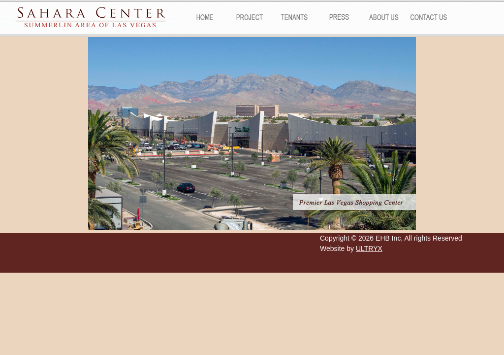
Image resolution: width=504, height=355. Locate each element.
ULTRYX (369, 248)
